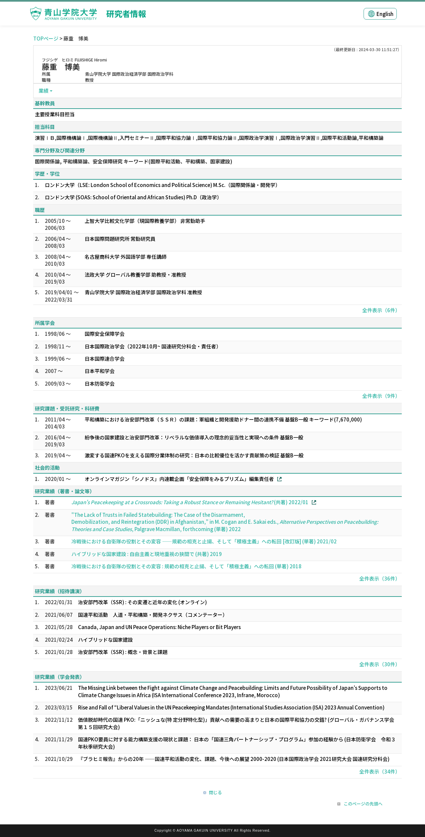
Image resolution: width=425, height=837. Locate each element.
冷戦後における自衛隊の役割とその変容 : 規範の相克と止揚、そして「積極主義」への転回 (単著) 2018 (186, 566)
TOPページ (45, 38)
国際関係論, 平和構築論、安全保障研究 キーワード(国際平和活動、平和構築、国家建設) (133, 161)
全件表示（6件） (381, 310)
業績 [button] (43, 90)
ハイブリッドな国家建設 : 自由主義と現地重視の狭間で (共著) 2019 (146, 553)
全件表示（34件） (379, 771)
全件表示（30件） (379, 664)
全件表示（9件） (381, 395)
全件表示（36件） (379, 578)
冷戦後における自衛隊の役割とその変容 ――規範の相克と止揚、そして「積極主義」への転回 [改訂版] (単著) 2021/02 (204, 541)
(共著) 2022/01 (189, 502)
